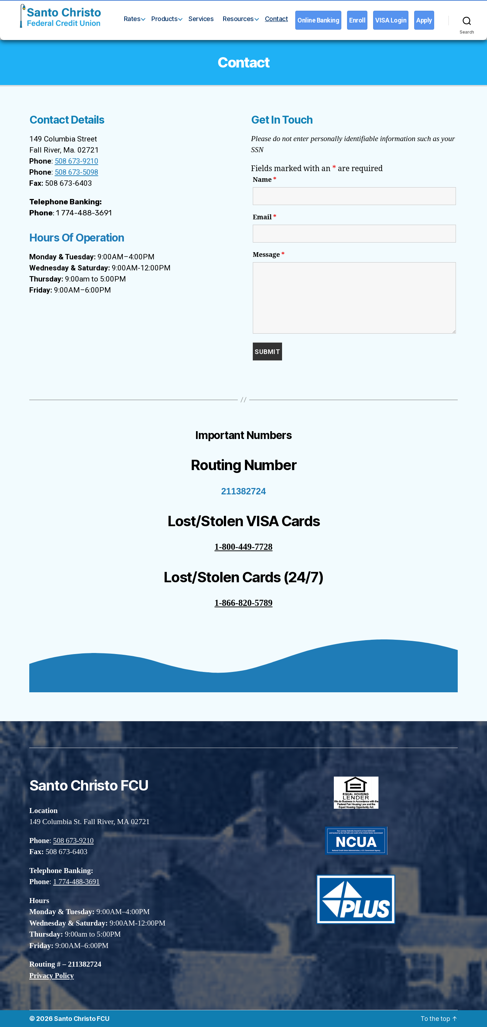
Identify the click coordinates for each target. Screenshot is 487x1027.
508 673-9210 (78, 161)
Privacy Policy (52, 976)
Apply (424, 20)
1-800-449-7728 (243, 547)
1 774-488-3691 (77, 882)
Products (164, 19)
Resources (238, 19)
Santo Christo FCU (82, 1018)
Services (201, 19)
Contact (276, 19)
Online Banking (318, 20)
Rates (132, 19)
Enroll (357, 20)
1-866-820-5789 (243, 603)
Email (264, 217)
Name (264, 180)
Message (269, 255)
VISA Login (390, 20)
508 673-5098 (78, 172)
